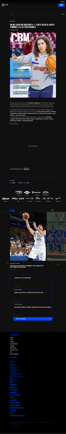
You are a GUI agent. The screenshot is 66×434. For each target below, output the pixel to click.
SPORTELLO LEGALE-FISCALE (14, 367)
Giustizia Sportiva (13, 368)
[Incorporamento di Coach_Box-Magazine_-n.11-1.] (33, 146)
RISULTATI (63, 1)
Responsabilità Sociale (14, 370)
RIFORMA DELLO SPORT (13, 379)
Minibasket (12, 366)
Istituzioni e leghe (14, 350)
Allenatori (12, 361)
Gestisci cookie (18, 423)
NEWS (11, 14)
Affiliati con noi (13, 375)
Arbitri (11, 363)
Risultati (12, 387)
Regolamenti (14, 392)
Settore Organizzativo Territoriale (16, 376)
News (11, 360)
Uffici (11, 352)
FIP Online (13, 410)
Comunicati (13, 385)
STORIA (11, 340)
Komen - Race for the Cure (14, 380)
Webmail (11, 378)
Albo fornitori (12, 371)
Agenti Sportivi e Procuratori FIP (16, 374)
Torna (63, 14)
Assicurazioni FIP (13, 372)
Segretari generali (14, 344)
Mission (11, 338)
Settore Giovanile (13, 364)
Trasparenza (14, 390)
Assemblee (12, 346)
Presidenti (12, 342)
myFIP (11, 413)
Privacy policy (12, 423)
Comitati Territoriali (14, 354)
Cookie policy (51, 422)
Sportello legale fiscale (17, 416)
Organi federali (13, 348)
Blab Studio (16, 425)
